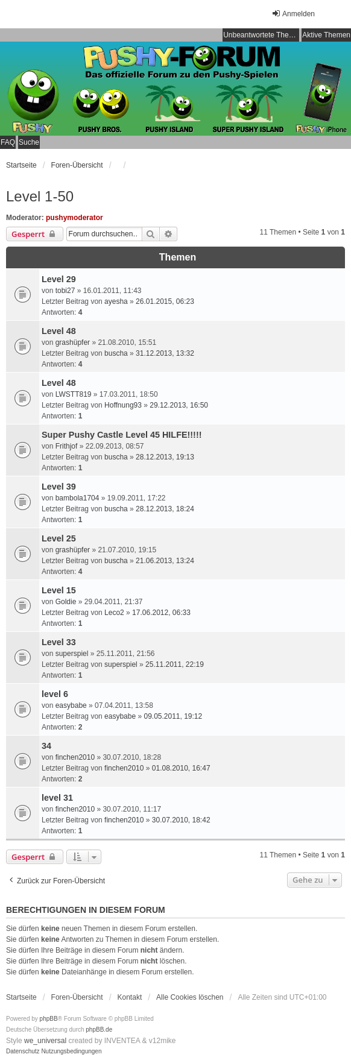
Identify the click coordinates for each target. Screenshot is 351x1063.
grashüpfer (72, 342)
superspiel (72, 653)
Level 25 (59, 538)
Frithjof (66, 446)
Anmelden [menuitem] (293, 13)
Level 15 (59, 590)
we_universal (45, 1040)
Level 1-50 (40, 196)
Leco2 (114, 612)
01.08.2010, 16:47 (181, 768)
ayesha (116, 301)
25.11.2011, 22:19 (174, 664)
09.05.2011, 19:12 (173, 716)
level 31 (57, 798)
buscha (116, 353)
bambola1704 (77, 498)
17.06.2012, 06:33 (161, 612)
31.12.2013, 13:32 (165, 353)
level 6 (55, 694)
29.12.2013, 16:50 (179, 405)
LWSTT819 (73, 394)
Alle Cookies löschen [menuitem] (189, 997)
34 (46, 746)
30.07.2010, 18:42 (181, 820)
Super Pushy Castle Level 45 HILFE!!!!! (122, 435)
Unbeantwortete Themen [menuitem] (261, 35)
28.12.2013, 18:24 (165, 509)
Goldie (66, 602)
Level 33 (59, 642)
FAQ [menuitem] (8, 142)
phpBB (49, 1018)
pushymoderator (74, 217)
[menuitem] (23, 1051)
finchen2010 (75, 757)
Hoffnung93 (123, 405)
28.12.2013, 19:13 (165, 457)
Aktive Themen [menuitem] (326, 35)
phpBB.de (99, 1029)
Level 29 (59, 279)
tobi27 (65, 290)
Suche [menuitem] (29, 142)
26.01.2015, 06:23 (165, 301)
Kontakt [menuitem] (130, 997)
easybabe (71, 705)
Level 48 (59, 331)
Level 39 (59, 486)
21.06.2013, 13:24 (165, 561)
